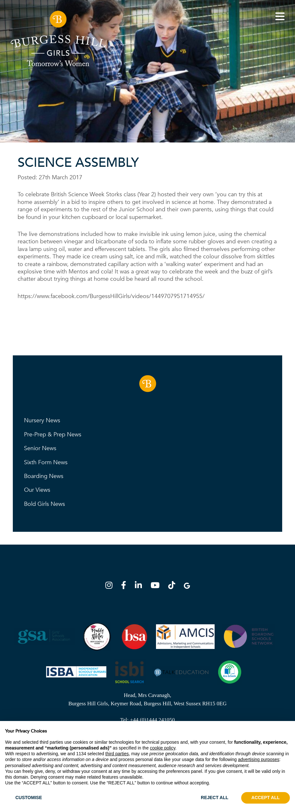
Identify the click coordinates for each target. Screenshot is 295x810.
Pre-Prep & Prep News (52, 435)
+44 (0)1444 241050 (152, 720)
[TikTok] (173, 586)
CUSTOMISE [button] (28, 797)
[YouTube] (157, 586)
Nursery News (42, 421)
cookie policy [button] (162, 747)
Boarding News (43, 476)
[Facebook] (125, 586)
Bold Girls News (44, 504)
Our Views (37, 490)
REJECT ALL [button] (214, 797)
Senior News (40, 448)
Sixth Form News (46, 462)
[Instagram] (110, 586)
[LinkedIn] (140, 586)
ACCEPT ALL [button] (265, 797)
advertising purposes (258, 759)
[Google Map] (187, 586)
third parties (117, 753)
